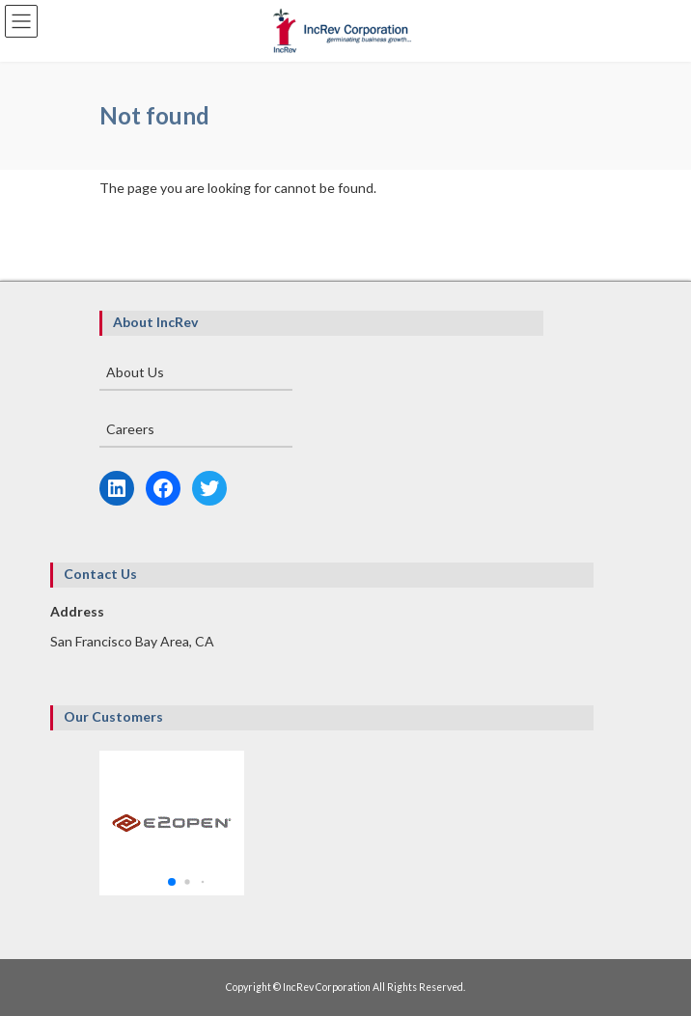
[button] (172, 882)
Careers (130, 429)
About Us (135, 372)
